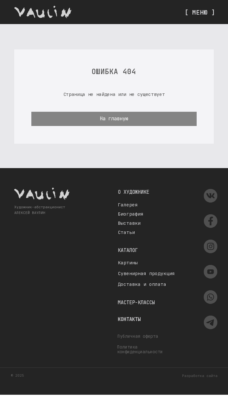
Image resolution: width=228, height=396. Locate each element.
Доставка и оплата (142, 284)
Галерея (128, 205)
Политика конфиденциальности (140, 349)
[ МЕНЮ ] (200, 12)
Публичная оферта (137, 336)
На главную (114, 118)
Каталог (128, 250)
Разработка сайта (200, 376)
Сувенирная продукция (146, 273)
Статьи (126, 232)
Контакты (129, 319)
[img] (43, 12)
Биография (130, 214)
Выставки (129, 223)
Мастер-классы (136, 302)
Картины (128, 263)
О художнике (133, 192)
